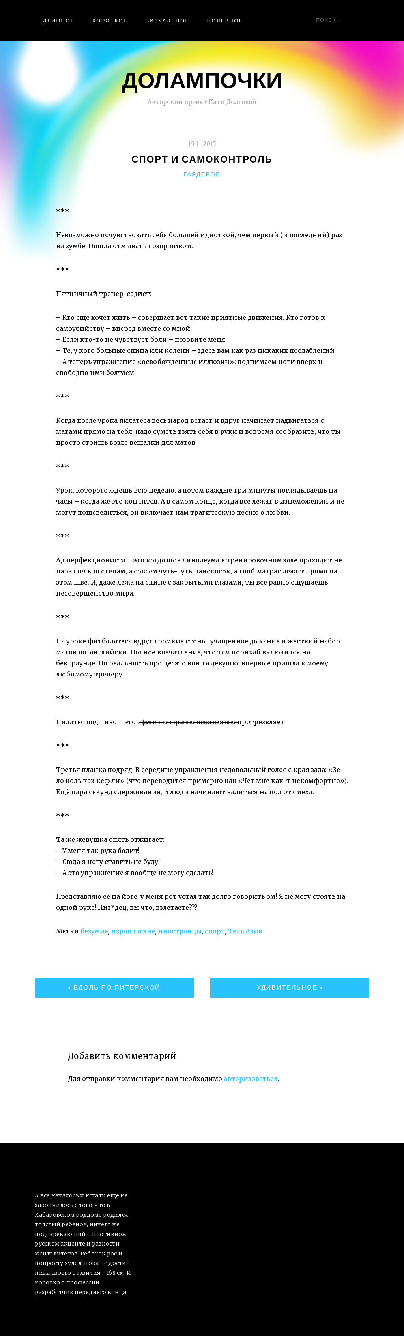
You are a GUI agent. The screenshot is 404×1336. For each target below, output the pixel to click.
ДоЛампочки (202, 79)
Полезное (225, 20)
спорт (215, 931)
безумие (94, 931)
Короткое (110, 20)
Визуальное (167, 20)
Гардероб (201, 174)
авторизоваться (251, 1079)
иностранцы (180, 931)
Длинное (59, 20)
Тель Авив (245, 931)
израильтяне (133, 931)
